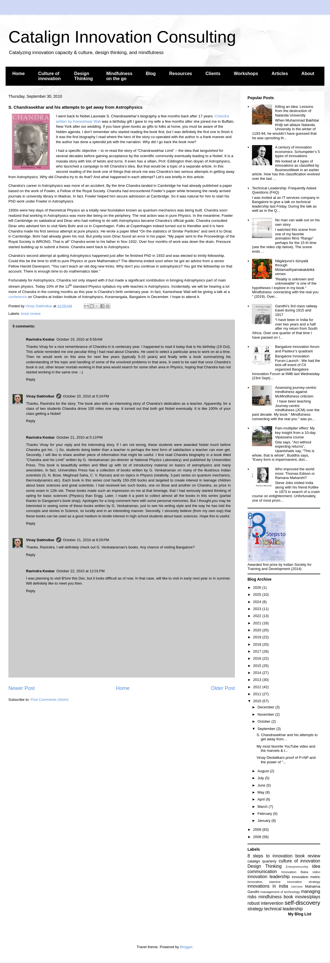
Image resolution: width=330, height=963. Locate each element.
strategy (255, 908)
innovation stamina (263, 881)
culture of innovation (299, 861)
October (265, 721)
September (267, 729)
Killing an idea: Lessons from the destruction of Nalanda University (294, 110)
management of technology (280, 892)
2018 (257, 644)
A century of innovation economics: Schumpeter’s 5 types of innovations (297, 151)
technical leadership (283, 908)
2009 (257, 829)
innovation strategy (303, 881)
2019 (257, 637)
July (261, 778)
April (262, 799)
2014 (257, 673)
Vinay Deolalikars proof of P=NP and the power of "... (285, 759)
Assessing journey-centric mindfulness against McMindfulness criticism (295, 391)
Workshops (246, 73)
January (265, 820)
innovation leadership (268, 876)
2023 (257, 609)
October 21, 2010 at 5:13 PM (79, 437)
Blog (151, 73)
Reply (30, 379)
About (307, 73)
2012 (257, 687)
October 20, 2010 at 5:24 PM (86, 396)
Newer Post (21, 688)
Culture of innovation (49, 76)
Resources (180, 73)
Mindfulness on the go (119, 76)
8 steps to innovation (270, 855)
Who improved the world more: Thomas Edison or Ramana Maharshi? (295, 473)
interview (297, 886)
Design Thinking (83, 76)
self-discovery (302, 902)
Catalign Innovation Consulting (122, 36)
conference (17, 297)
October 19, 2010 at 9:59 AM (79, 339)
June (262, 785)
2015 (257, 666)
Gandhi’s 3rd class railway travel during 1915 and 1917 (296, 310)
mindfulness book (275, 896)
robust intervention (265, 903)
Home (18, 73)
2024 (257, 602)
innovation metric (306, 877)
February (265, 813)
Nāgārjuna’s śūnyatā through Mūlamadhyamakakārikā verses (294, 267)
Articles (280, 73)
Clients (213, 73)
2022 (257, 616)
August (264, 771)
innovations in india (267, 886)
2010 (257, 701)
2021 (257, 623)
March (263, 806)
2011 (257, 694)
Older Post (223, 688)
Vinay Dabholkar (40, 396)
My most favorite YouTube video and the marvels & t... (285, 748)
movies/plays (307, 896)
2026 (257, 587)
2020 (257, 630)
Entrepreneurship (297, 866)
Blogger (186, 947)
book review (31, 313)
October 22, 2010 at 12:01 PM (80, 571)
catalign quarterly (261, 861)
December (266, 707)
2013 (257, 680)
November (266, 714)
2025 (257, 594)
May (261, 792)
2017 (257, 651)
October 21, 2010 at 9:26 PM (86, 540)
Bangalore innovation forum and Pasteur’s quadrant (297, 349)
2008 (257, 837)
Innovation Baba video (300, 872)
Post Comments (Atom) (50, 699)
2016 (257, 658)
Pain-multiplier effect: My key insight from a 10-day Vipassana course (295, 432)
